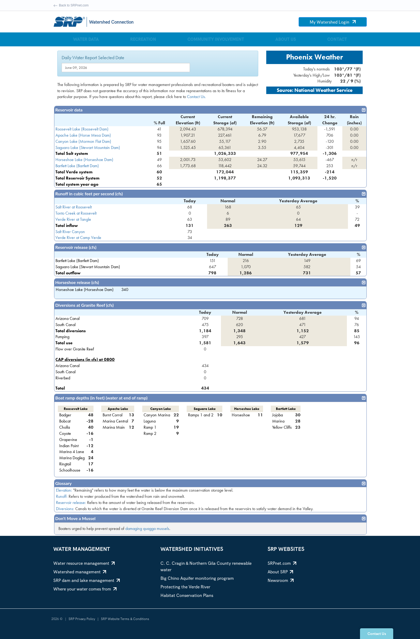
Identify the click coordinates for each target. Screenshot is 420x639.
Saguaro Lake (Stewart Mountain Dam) (87, 147)
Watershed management (79, 572)
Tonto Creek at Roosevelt (75, 213)
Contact (337, 39)
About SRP (280, 572)
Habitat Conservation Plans (186, 595)
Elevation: (64, 490)
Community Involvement (216, 39)
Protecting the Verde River (185, 587)
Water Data (86, 39)
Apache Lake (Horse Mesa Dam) (83, 135)
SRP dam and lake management (86, 580)
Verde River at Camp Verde (78, 237)
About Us (285, 39)
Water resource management (84, 563)
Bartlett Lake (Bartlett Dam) (77, 166)
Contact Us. (196, 96)
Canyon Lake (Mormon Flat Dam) (83, 141)
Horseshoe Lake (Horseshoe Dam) (84, 159)
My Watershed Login (333, 22)
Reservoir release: (71, 502)
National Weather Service (323, 90)
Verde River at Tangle (73, 219)
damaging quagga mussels (147, 528)
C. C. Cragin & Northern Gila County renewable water (206, 566)
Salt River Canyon (70, 231)
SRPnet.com (282, 563)
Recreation (143, 39)
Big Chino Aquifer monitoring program (197, 578)
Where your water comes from (85, 589)
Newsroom (281, 580)
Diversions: (65, 508)
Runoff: (62, 496)
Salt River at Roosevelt (73, 207)
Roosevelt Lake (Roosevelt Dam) (81, 129)
